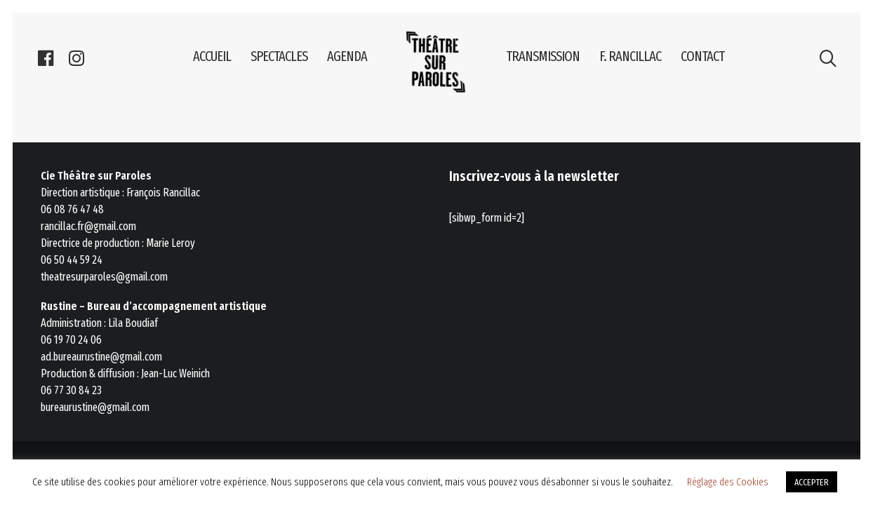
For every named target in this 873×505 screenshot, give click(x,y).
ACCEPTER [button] (811, 482)
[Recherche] (827, 56)
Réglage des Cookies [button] (727, 482)
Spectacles (279, 56)
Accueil (212, 56)
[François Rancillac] (436, 62)
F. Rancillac (630, 56)
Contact (702, 56)
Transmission (543, 56)
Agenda (347, 56)
